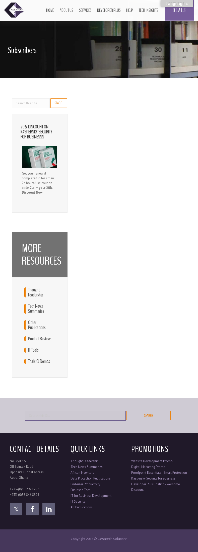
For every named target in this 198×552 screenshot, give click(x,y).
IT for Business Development (91, 496)
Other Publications (37, 325)
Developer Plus (108, 10)
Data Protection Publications (91, 478)
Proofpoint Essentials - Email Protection (159, 472)
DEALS (179, 10)
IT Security (78, 501)
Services (85, 10)
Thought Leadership (35, 292)
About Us (67, 10)
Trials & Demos (39, 361)
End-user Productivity (85, 484)
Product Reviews (39, 338)
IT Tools (33, 350)
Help (129, 10)
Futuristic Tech (81, 490)
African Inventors (82, 472)
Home (50, 10)
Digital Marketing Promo (148, 467)
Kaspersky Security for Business (153, 478)
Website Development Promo (152, 461)
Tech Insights (148, 10)
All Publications (82, 507)
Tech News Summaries (36, 309)
